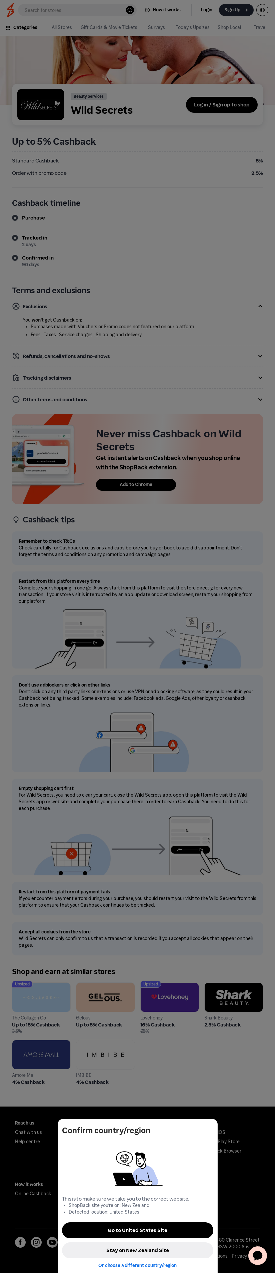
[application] (257, 1255)
